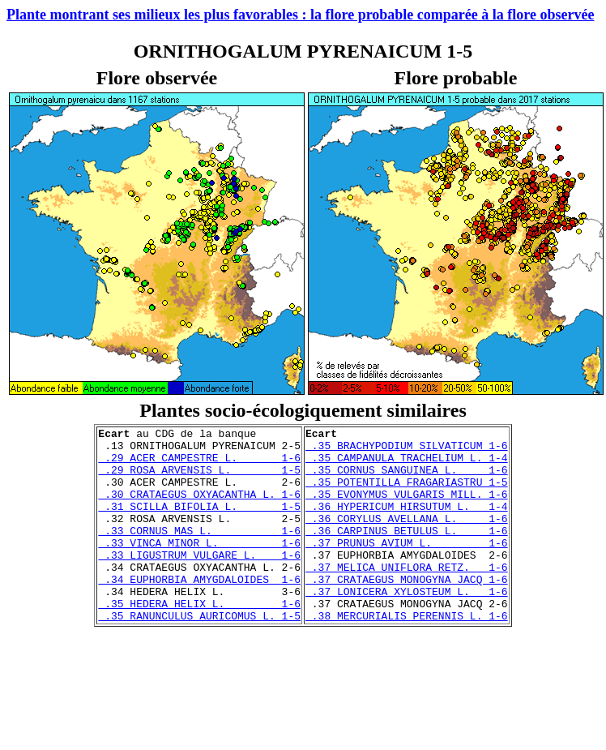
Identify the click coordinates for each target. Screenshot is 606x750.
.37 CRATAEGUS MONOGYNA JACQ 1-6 (406, 610)
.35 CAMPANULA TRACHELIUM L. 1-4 (406, 464)
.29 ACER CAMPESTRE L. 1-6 (199, 464)
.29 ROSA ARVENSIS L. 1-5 (199, 479)
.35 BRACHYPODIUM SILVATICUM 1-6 (406, 450)
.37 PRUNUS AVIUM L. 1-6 (406, 566)
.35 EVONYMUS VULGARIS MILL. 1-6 (406, 508)
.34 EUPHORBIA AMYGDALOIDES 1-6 (199, 610)
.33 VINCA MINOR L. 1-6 (199, 566)
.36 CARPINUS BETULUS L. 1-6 (406, 552)
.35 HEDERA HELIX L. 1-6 (199, 639)
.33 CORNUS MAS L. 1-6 (199, 552)
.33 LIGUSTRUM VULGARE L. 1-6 (199, 581)
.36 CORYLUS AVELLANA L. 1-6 (406, 537)
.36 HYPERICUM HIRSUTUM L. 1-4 (406, 523)
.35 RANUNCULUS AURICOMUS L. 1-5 (199, 654)
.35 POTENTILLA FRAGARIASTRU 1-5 (406, 493)
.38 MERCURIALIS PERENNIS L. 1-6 (406, 654)
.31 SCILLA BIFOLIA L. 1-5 (199, 523)
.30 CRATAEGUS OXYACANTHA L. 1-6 (199, 508)
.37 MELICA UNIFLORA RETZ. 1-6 (406, 596)
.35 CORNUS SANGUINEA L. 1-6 (406, 479)
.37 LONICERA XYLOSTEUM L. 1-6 (406, 625)
